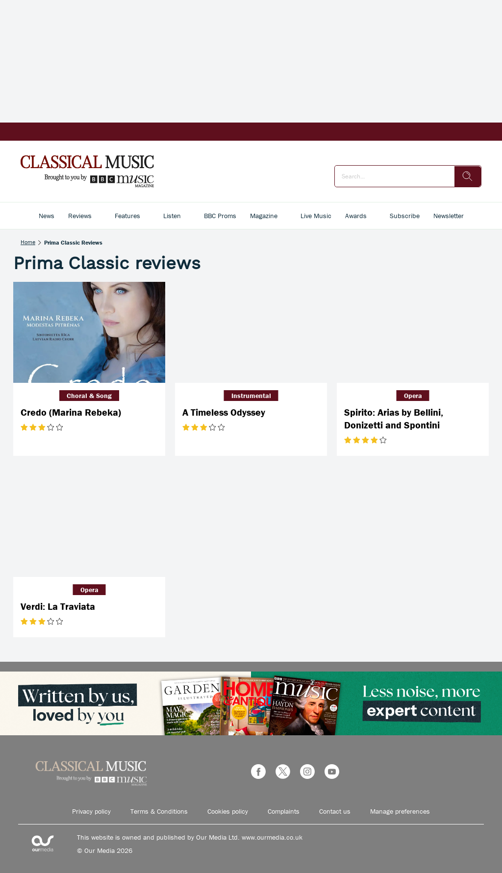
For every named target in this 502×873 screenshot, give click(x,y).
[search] (467, 176)
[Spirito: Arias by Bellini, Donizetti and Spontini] (413, 332)
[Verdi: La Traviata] (89, 526)
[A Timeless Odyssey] (251, 332)
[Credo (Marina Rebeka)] (89, 332)
